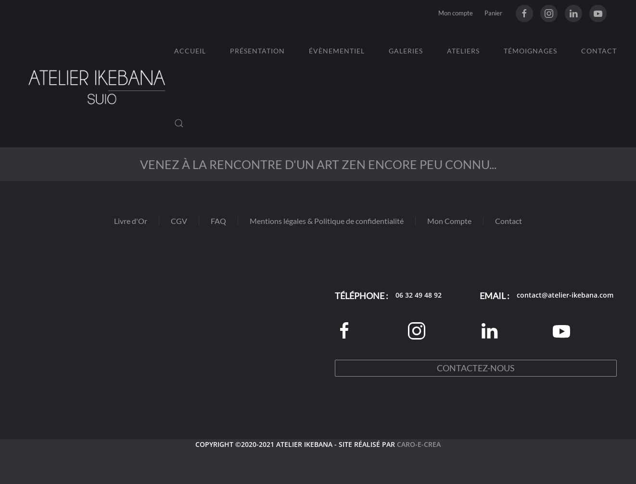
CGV (179, 220)
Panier (493, 13)
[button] (179, 123)
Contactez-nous (476, 368)
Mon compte (455, 13)
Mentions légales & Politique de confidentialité (327, 220)
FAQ (218, 220)
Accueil (190, 51)
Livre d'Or (130, 220)
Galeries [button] (406, 51)
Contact (599, 51)
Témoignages (530, 51)
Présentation (257, 51)
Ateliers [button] (463, 51)
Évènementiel (337, 51)
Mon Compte (449, 220)
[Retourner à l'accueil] (96, 87)
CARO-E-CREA (419, 444)
